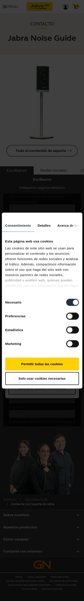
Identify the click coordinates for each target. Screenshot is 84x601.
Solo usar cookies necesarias (41, 378)
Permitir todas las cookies (42, 364)
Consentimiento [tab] (18, 225)
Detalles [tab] (44, 225)
